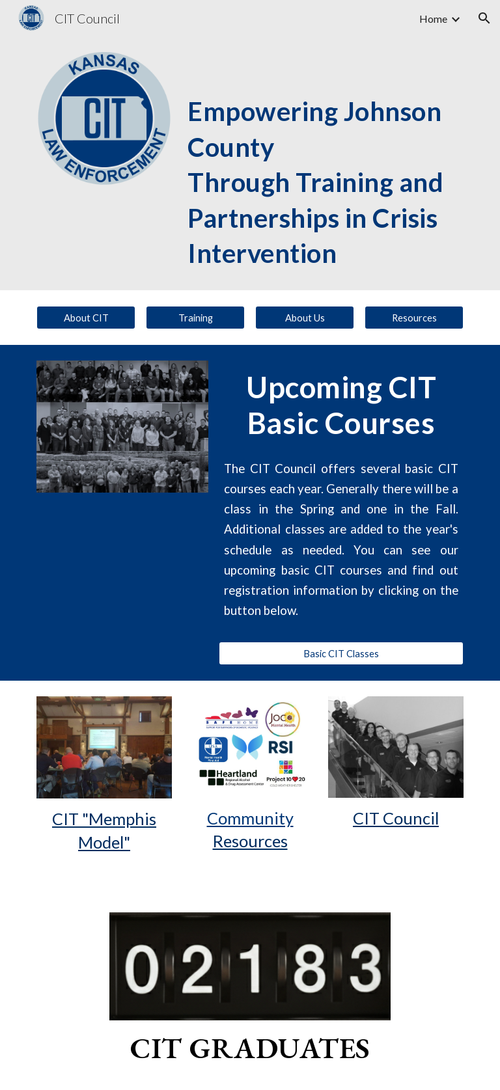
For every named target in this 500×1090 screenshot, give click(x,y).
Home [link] (433, 18)
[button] (484, 18)
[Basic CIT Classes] (340, 653)
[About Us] (304, 318)
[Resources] (413, 318)
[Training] (194, 318)
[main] (322, 163)
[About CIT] (85, 318)
